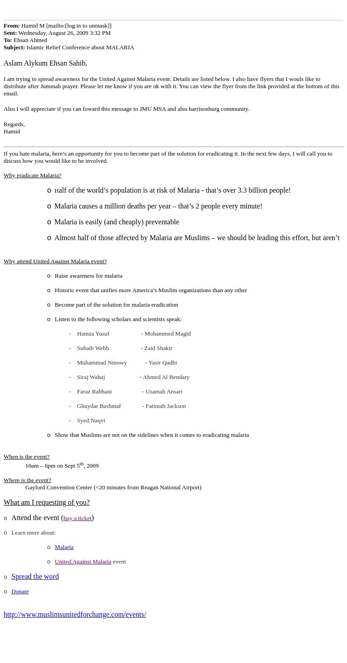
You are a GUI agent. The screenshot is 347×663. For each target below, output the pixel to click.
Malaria (64, 547)
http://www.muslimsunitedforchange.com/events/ (75, 614)
